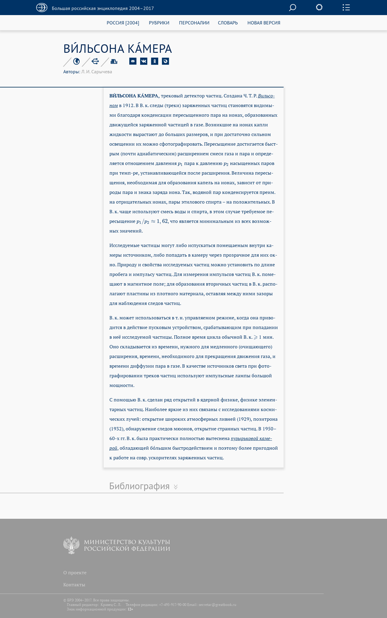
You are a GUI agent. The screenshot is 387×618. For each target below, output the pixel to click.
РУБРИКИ (159, 22)
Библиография (139, 485)
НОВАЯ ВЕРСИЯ (263, 22)
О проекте (75, 572)
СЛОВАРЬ (228, 22)
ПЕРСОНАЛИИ (194, 22)
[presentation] (180, 163)
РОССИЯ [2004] (123, 22)
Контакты (74, 585)
